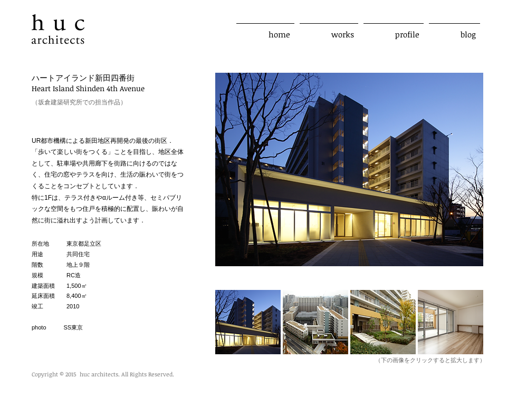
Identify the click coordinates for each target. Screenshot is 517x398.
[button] (248, 322)
